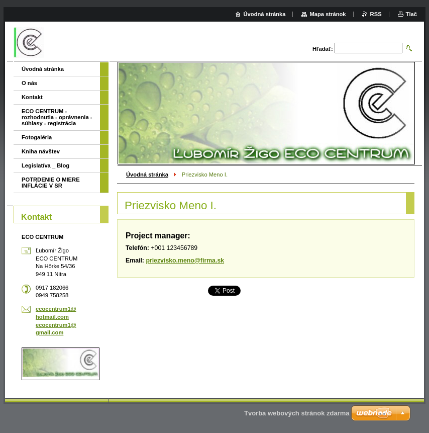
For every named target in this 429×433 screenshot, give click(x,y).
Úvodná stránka (147, 174)
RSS (376, 14)
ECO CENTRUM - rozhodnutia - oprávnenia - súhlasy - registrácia (57, 117)
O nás (29, 83)
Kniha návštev (41, 151)
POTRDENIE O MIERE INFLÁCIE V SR (51, 183)
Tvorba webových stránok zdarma (297, 413)
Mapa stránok (327, 14)
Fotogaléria (37, 137)
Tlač (411, 14)
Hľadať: (322, 49)
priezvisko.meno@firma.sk (185, 260)
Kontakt (32, 97)
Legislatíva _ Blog (45, 165)
